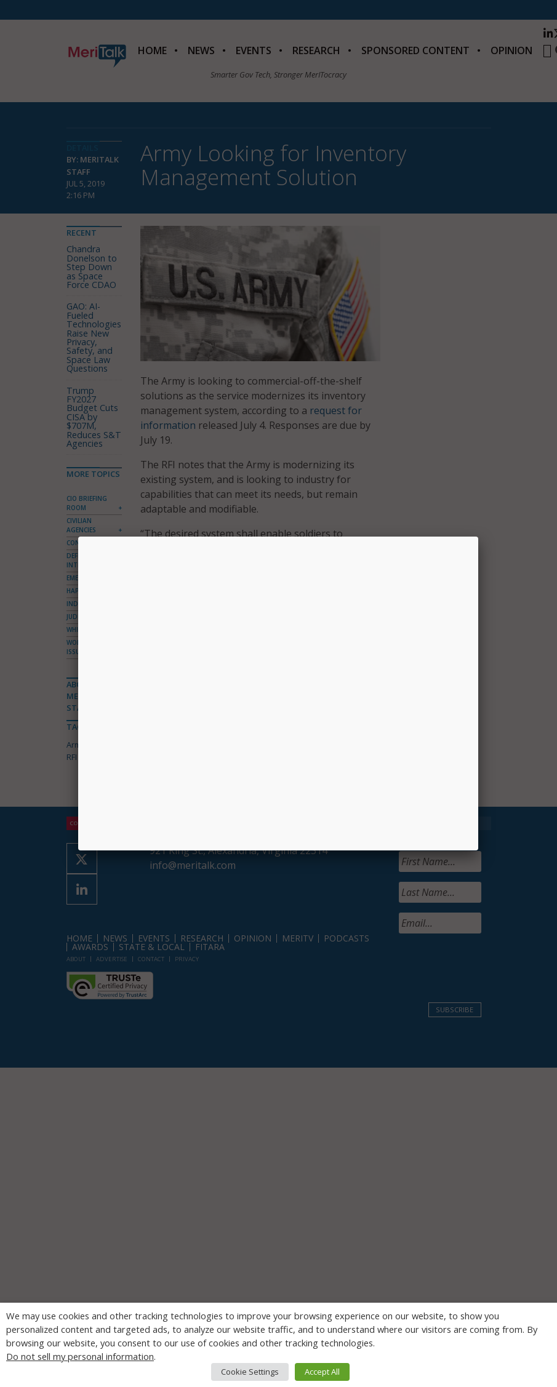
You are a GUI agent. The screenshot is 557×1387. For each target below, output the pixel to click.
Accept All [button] (322, 1371)
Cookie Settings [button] (250, 1371)
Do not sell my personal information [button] (80, 1356)
